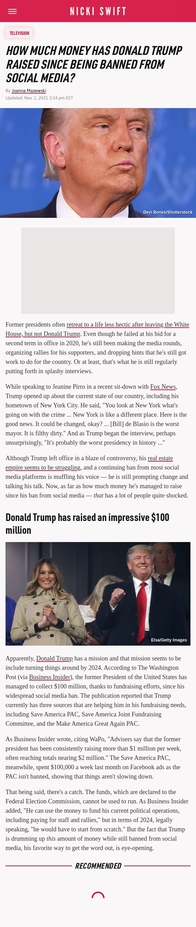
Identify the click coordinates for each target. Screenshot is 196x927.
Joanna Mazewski (29, 90)
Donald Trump (54, 658)
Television (19, 33)
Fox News (163, 386)
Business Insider (49, 677)
